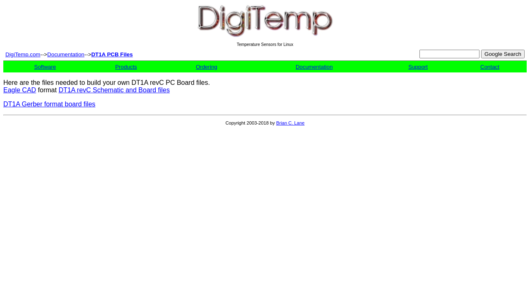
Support (418, 67)
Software (45, 67)
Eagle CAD (19, 90)
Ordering (206, 67)
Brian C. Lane (290, 122)
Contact (489, 67)
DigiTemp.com (22, 54)
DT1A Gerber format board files (49, 104)
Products (126, 67)
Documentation (65, 54)
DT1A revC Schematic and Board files (114, 90)
